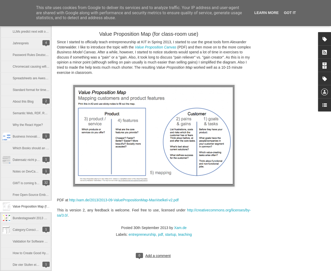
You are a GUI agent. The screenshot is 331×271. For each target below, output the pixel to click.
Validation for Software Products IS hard (40, 241)
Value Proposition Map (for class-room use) (42, 206)
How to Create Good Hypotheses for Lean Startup (47, 253)
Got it (290, 13)
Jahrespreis (21, 43)
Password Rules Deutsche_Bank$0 (37, 55)
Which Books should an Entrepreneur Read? (43, 148)
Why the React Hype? (28, 125)
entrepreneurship (142, 234)
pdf (160, 234)
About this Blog (23, 101)
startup (170, 234)
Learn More (266, 13)
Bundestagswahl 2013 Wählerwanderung (41, 218)
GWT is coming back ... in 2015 (34, 183)
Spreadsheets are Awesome (32, 78)
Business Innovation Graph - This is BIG (40, 136)
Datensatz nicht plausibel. (30, 160)
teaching (185, 234)
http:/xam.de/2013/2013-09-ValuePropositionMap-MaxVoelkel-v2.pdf (123, 200)
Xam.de (180, 228)
